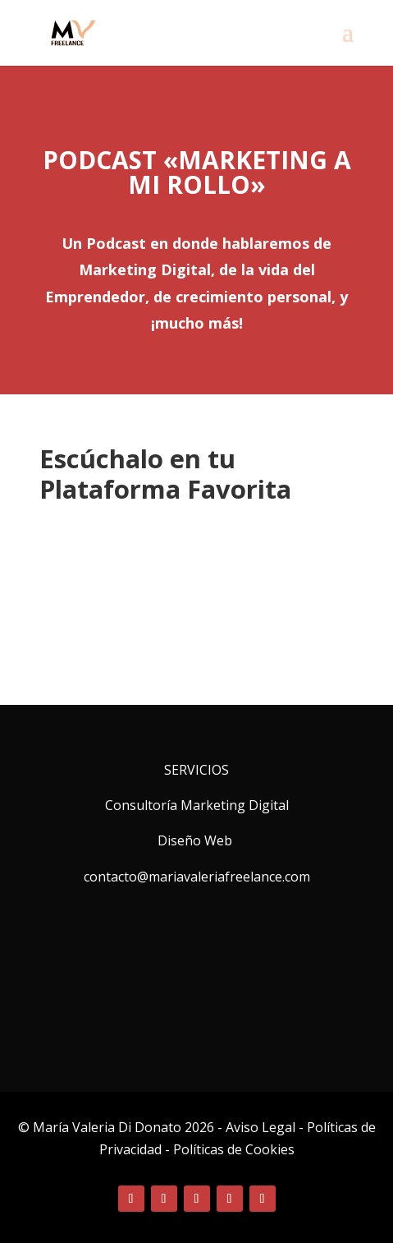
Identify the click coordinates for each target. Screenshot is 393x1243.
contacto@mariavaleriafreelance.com (197, 877)
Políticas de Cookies (234, 1149)
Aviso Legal (262, 1127)
